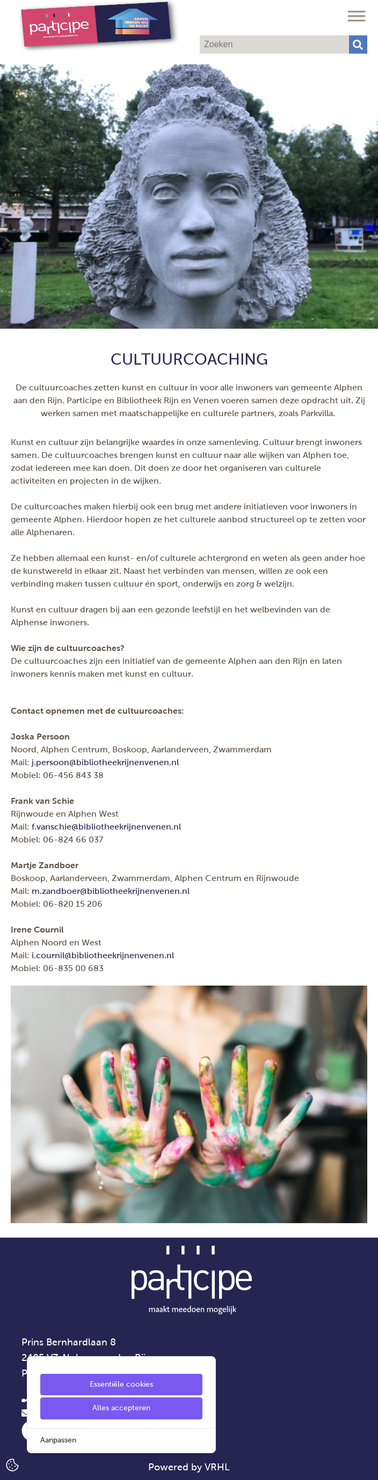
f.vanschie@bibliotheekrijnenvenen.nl (106, 826)
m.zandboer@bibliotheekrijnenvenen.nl (111, 891)
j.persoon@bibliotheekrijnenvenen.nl (105, 762)
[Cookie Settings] (12, 1464)
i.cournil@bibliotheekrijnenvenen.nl (103, 955)
